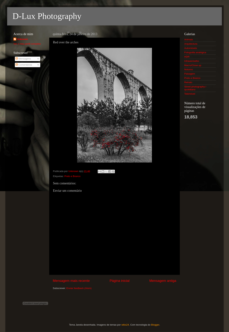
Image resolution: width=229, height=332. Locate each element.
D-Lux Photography (47, 16)
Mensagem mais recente (71, 281)
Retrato (188, 82)
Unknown (22, 39)
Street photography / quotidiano (195, 88)
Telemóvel (189, 93)
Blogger (155, 324)
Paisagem (189, 73)
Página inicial (120, 281)
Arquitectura (190, 43)
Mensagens (23, 58)
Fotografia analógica (195, 52)
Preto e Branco (72, 176)
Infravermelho (191, 61)
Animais (188, 39)
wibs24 (125, 324)
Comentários (24, 64)
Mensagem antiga (162, 281)
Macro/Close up (192, 65)
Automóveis (190, 48)
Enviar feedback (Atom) (79, 288)
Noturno (188, 69)
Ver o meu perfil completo (27, 43)
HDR (186, 56)
